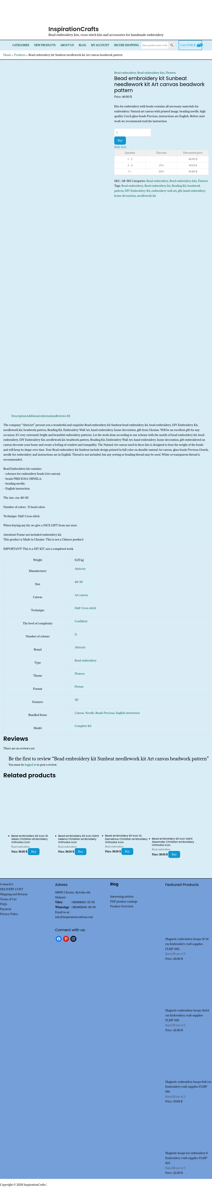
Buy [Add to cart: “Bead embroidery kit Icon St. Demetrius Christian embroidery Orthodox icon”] (127, 851)
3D (76, 700)
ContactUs (6, 884)
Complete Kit (83, 726)
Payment (5, 909)
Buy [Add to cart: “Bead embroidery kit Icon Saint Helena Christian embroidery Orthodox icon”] (80, 851)
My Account (100, 45)
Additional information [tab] (41, 416)
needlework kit (146, 196)
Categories (20, 45)
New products (45, 45)
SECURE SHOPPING (126, 45)
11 (76, 634)
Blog (82, 45)
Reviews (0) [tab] (63, 416)
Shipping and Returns (14, 894)
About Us (67, 45)
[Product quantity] (132, 132)
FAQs (3, 904)
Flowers (171, 73)
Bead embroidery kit (157, 186)
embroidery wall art (163, 191)
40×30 (79, 582)
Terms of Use (8, 899)
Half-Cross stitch (85, 608)
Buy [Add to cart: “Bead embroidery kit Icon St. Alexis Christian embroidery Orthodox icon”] (33, 851)
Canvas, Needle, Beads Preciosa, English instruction (107, 713)
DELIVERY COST (11, 889)
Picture (79, 686)
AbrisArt (80, 569)
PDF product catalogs (123, 901)
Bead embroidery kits (150, 73)
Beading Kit (179, 186)
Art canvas (81, 595)
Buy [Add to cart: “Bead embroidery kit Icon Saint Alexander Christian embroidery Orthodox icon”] (174, 854)
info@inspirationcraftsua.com (74, 917)
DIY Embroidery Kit (137, 191)
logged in (30, 765)
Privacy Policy (9, 914)
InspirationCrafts (73, 29)
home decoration (125, 196)
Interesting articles (122, 896)
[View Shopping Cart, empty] (190, 45)
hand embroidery (194, 191)
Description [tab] (18, 416)
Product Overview (121, 906)
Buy (120, 140)
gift (180, 191)
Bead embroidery (125, 73)
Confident (81, 621)
